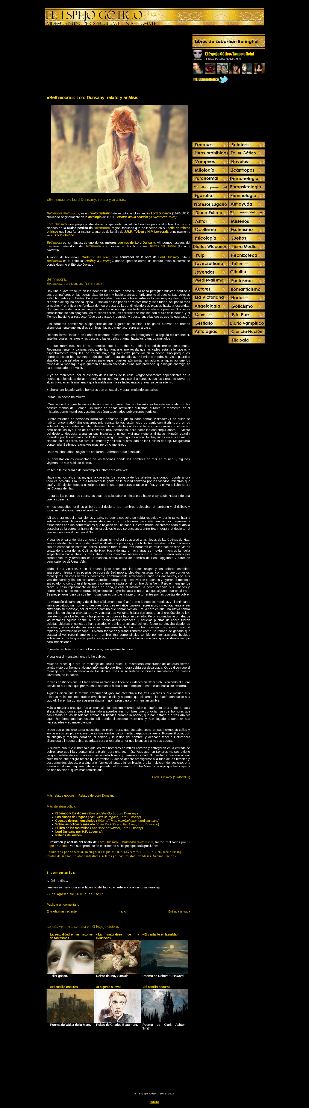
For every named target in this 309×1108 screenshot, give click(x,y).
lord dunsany (172, 852)
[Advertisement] (82, 61)
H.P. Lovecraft (127, 852)
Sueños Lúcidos (164, 856)
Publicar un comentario (63, 904)
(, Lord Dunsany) (96, 813)
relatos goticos (113, 856)
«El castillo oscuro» (64, 987)
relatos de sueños (59, 856)
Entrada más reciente (62, 911)
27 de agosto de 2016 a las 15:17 (75, 894)
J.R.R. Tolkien (150, 852)
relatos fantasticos (86, 856)
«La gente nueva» (108, 987)
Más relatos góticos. (61, 795)
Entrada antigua (179, 911)
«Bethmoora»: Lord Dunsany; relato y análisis (92, 97)
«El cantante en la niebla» (160, 934)
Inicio (122, 911)
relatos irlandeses (138, 856)
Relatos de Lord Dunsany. (96, 795)
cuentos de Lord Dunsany (136, 242)
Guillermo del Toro (95, 257)
